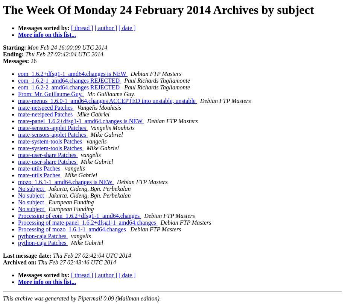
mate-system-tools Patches (51, 141)
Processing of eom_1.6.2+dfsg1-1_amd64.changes (79, 216)
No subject (32, 189)
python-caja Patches (43, 236)
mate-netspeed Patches (46, 107)
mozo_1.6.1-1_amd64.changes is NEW (66, 182)
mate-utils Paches (40, 168)
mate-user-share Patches (48, 155)
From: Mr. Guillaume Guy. (51, 94)
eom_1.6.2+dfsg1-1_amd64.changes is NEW (73, 74)
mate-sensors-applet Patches (53, 128)
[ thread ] (82, 28)
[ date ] (127, 28)
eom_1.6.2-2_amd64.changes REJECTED (69, 87)
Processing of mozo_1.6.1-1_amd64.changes (73, 229)
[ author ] (106, 28)
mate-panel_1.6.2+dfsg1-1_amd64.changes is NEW (81, 121)
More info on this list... (47, 35)
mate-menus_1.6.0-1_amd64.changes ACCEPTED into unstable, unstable (107, 101)
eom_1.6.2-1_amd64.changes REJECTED (69, 80)
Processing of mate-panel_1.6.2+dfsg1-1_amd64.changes (88, 222)
